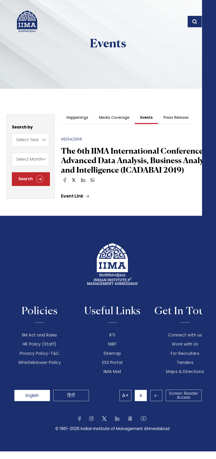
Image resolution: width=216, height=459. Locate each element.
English (34, 403)
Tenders (185, 368)
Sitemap (112, 358)
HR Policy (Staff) (39, 347)
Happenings (77, 117)
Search (30, 180)
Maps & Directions (185, 379)
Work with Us (185, 347)
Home (22, 94)
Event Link (72, 197)
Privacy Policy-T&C (39, 358)
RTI (112, 336)
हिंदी (76, 403)
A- (155, 403)
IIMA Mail (112, 379)
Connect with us (185, 336)
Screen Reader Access (183, 403)
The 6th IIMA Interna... (124, 94)
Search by (22, 128)
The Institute (52, 94)
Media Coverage (114, 117)
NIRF (112, 347)
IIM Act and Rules (39, 336)
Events (85, 94)
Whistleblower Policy (39, 368)
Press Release (176, 117)
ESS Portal (112, 368)
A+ (121, 403)
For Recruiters (185, 358)
